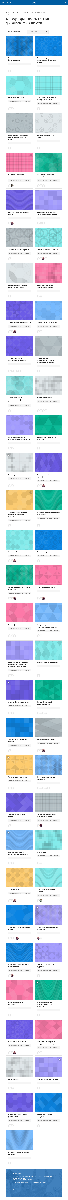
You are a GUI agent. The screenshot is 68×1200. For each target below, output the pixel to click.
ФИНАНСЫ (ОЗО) (14, 1079)
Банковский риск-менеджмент (18, 250)
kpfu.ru (16, 1189)
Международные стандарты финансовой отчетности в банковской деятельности (18, 664)
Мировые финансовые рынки (47, 662)
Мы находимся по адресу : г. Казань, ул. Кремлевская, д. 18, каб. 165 (30, 1182)
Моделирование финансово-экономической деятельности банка (18, 137)
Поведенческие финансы (46, 739)
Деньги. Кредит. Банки (44, 397)
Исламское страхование (45, 552)
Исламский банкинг (15, 552)
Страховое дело (13, 889)
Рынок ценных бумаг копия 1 (18, 777)
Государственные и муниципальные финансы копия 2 (19, 400)
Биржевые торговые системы (47, 250)
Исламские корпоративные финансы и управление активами (17, 514)
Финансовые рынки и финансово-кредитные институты (45, 1004)
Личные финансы (14, 625)
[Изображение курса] (19, 46)
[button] (8, 2)
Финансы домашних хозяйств (47, 1079)
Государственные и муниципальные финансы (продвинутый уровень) (46, 360)
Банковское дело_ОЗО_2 (16, 97)
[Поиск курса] (38, 32)
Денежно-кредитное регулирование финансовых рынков (47, 60)
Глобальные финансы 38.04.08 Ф (19, 322)
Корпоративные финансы (46, 587)
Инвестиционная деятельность (19, 475)
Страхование (41, 852)
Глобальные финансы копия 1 (47, 322)
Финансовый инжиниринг (17, 1042)
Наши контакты (17, 1173)
